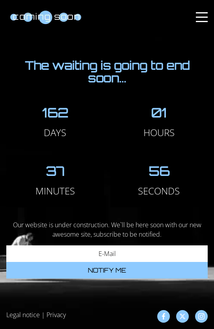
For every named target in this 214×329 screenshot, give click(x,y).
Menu (202, 12)
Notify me (107, 270)
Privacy (56, 314)
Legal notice (23, 314)
